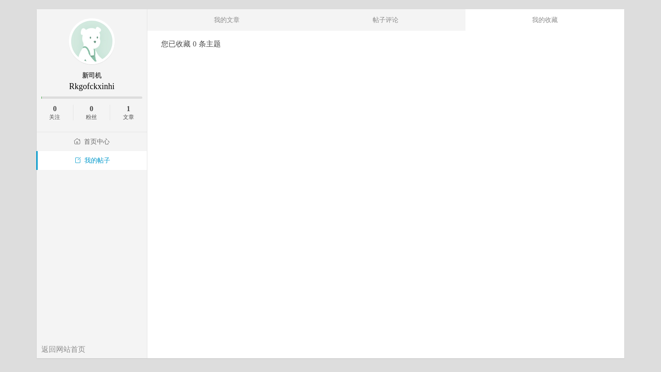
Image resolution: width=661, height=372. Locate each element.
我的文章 (227, 19)
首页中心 (92, 141)
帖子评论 (385, 19)
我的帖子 (92, 160)
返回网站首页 (63, 349)
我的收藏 (545, 19)
